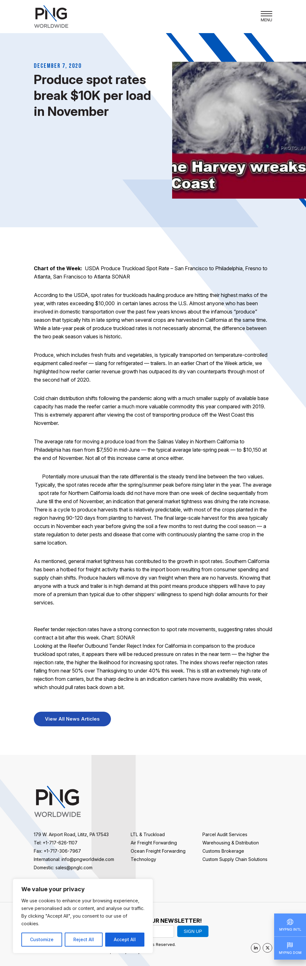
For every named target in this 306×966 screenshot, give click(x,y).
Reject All (83, 939)
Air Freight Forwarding (154, 842)
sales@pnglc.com (73, 867)
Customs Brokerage (223, 851)
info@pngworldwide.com (88, 859)
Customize (42, 939)
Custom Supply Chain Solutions (234, 859)
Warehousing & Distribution (230, 842)
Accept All (125, 939)
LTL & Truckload (148, 834)
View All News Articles (72, 719)
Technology (143, 859)
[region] (83, 916)
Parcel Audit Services (224, 834)
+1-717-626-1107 (60, 842)
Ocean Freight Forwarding (158, 851)
